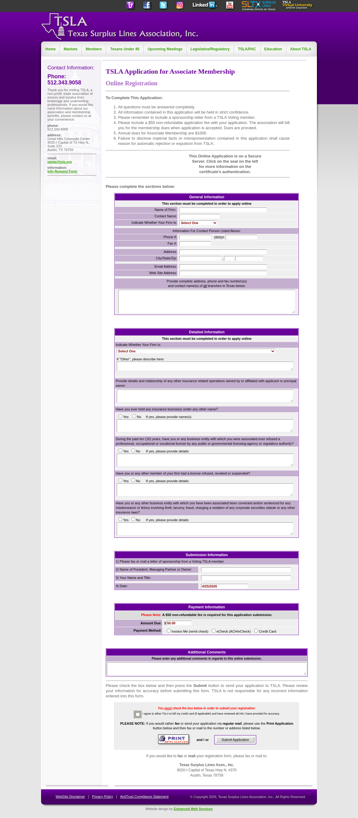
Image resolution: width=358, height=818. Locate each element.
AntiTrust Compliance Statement (144, 796)
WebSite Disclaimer (70, 796)
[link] (133, 164)
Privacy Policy (102, 796)
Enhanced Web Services (193, 809)
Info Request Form (62, 171)
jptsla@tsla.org (60, 162)
